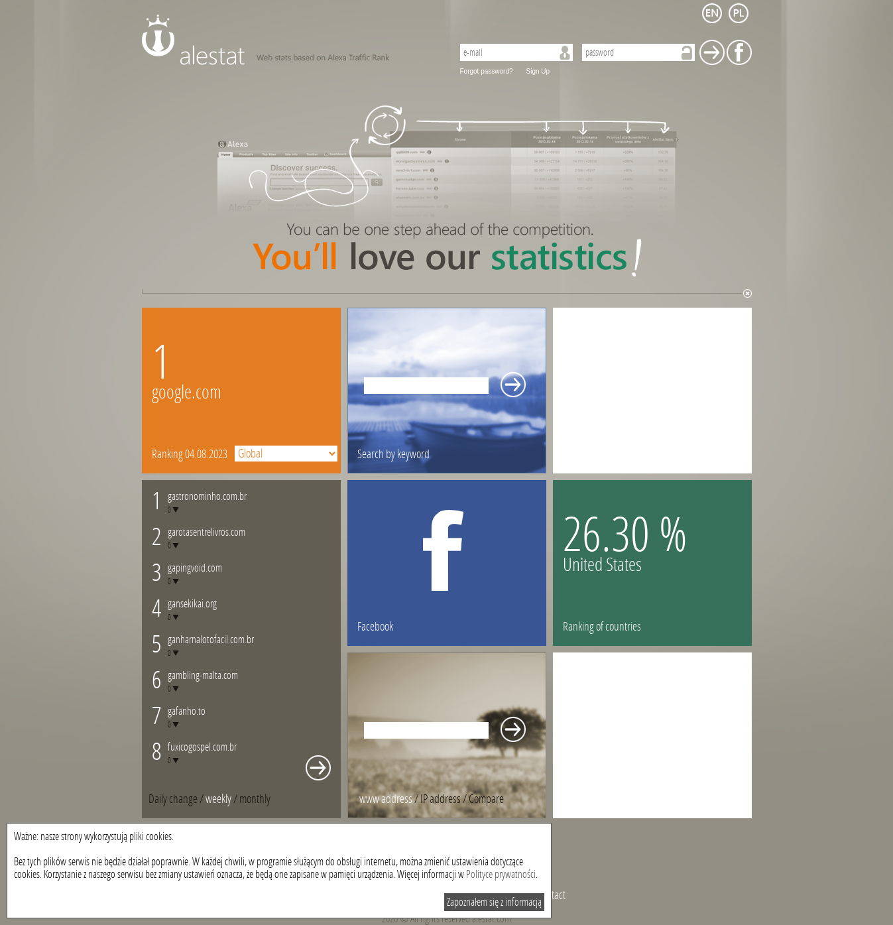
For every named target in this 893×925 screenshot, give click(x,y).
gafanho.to (187, 711)
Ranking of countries (602, 626)
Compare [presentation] (486, 799)
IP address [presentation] (440, 799)
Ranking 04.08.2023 (189, 454)
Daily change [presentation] (173, 799)
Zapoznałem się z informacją (494, 902)
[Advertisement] (652, 390)
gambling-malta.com (203, 675)
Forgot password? (486, 71)
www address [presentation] (385, 799)
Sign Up (538, 71)
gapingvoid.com (195, 568)
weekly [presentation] (218, 799)
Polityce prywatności (501, 874)
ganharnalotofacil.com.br (211, 639)
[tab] (254, 799)
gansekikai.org (192, 603)
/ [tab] (177, 799)
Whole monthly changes (318, 767)
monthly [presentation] (254, 799)
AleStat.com (289, 40)
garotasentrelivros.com (206, 532)
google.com (186, 392)
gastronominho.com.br (207, 496)
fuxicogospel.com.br (202, 747)
